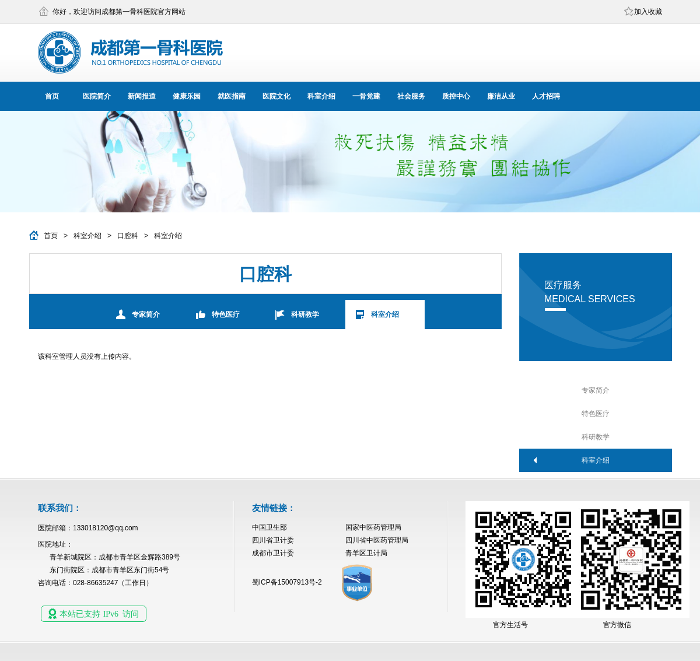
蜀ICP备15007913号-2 (287, 582)
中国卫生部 (269, 527)
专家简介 (146, 314)
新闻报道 (142, 96)
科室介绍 (321, 96)
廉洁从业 (501, 96)
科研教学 (305, 314)
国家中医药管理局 (373, 527)
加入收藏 (648, 12)
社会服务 (411, 96)
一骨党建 (366, 96)
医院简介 (97, 96)
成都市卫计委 (273, 553)
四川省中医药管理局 (376, 540)
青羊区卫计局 (366, 553)
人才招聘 (546, 96)
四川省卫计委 (273, 540)
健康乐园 (187, 96)
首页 (52, 96)
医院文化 (276, 96)
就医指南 (232, 96)
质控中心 (456, 96)
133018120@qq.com (105, 528)
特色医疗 (226, 314)
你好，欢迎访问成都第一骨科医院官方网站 (119, 12)
